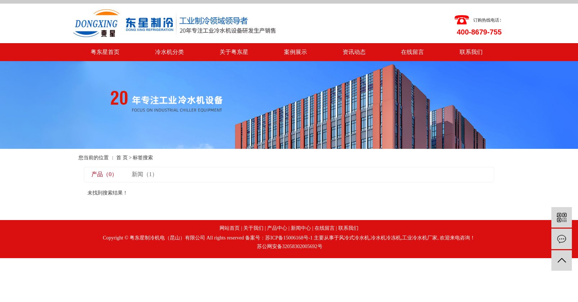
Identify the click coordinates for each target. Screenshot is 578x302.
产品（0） (104, 174)
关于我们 (253, 228)
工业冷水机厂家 (419, 238)
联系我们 (471, 52)
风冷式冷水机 (354, 238)
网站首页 (230, 228)
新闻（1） (145, 174)
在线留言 (412, 52)
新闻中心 (301, 228)
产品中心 (277, 228)
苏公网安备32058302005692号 (289, 246)
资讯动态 (354, 52)
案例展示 (295, 52)
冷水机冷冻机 (386, 238)
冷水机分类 (169, 52)
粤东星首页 (105, 52)
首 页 (122, 157)
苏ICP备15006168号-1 (288, 238)
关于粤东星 (234, 52)
